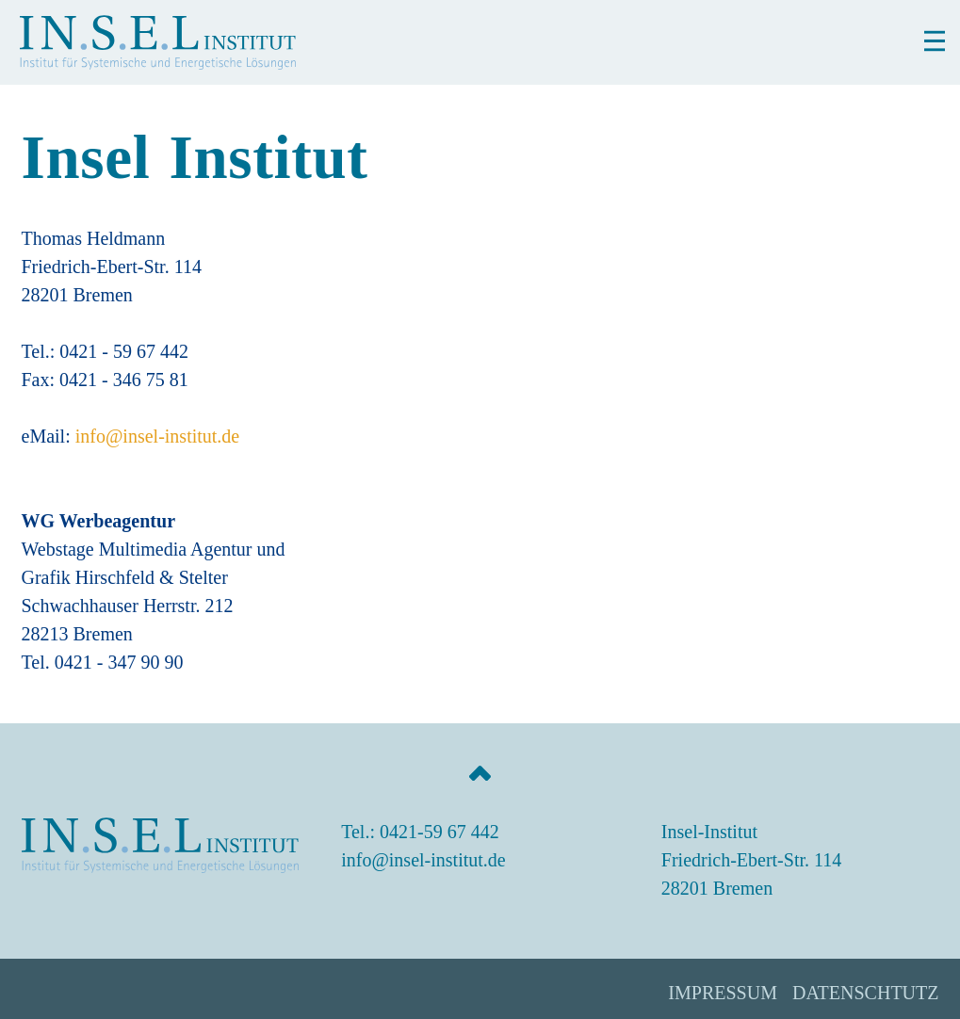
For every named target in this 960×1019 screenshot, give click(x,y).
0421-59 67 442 (439, 831)
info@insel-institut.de (157, 436)
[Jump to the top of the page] (480, 773)
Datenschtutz (865, 992)
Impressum (722, 992)
